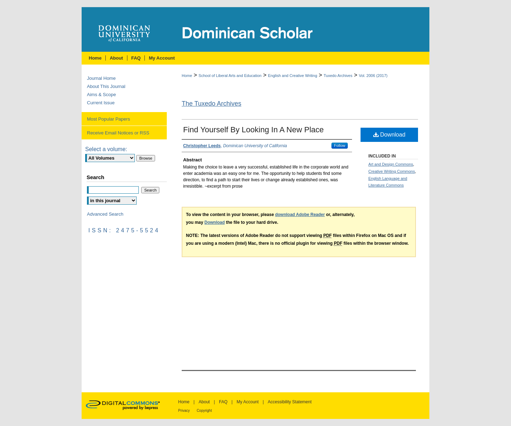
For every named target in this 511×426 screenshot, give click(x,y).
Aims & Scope (101, 94)
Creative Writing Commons (391, 171)
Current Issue (101, 102)
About (204, 401)
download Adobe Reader (300, 214)
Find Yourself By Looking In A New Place (253, 129)
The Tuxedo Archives (211, 103)
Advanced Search (105, 214)
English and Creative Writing (292, 75)
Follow (339, 145)
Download (389, 135)
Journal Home (101, 78)
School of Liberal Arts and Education (230, 75)
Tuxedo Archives (338, 75)
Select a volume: (106, 149)
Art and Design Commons (390, 164)
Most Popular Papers (108, 119)
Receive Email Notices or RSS (118, 132)
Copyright (204, 411)
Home (187, 75)
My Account (248, 401)
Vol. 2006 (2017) (373, 75)
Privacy (184, 411)
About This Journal (106, 86)
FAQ (223, 401)
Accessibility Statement (290, 401)
